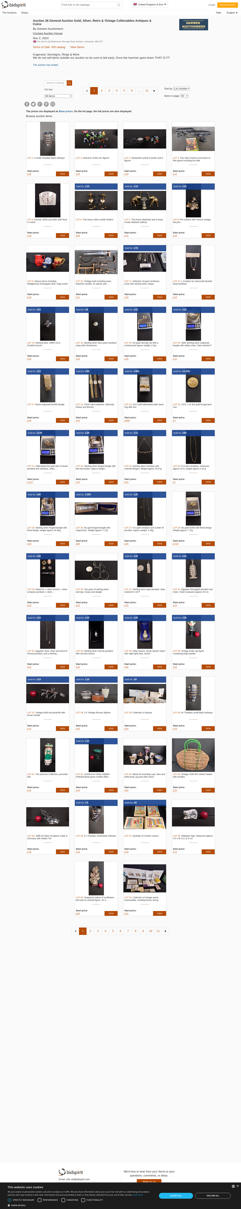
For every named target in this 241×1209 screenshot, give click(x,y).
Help (218, 12)
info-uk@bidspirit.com (78, 1179)
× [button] (237, 1186)
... (139, 90)
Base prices (66, 111)
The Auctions (9, 12)
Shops (24, 12)
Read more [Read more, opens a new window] (138, 1195)
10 (150, 931)
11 (146, 90)
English (232, 12)
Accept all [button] (176, 1195)
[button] (80, 1205)
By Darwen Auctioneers (48, 28)
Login (211, 5)
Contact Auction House (48, 33)
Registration (228, 5)
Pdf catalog (58, 47)
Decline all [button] (213, 1195)
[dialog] (120, 1195)
